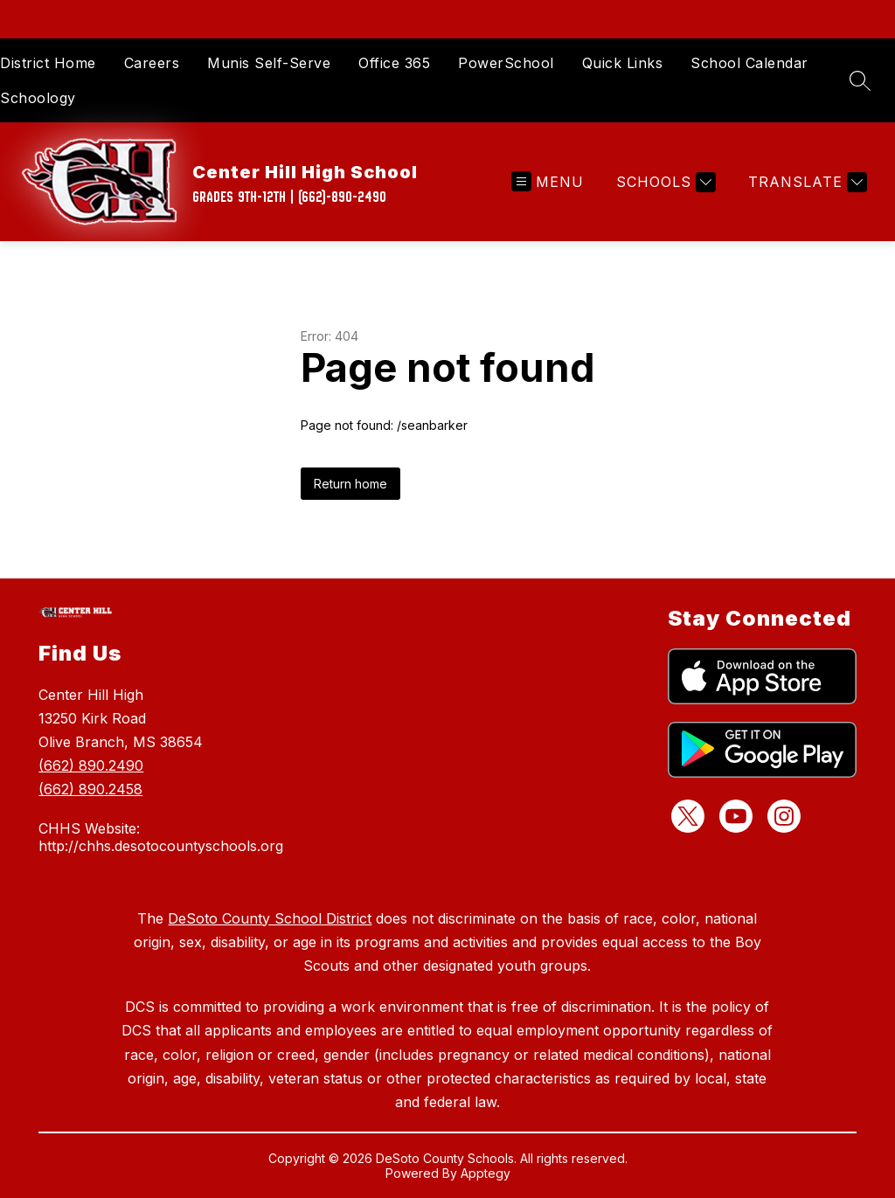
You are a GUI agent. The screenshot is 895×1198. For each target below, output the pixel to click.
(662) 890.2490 (90, 765)
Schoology (38, 98)
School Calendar (749, 63)
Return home (350, 483)
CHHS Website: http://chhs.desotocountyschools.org (160, 837)
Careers (152, 63)
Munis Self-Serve (268, 63)
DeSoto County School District (269, 918)
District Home (48, 63)
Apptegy (485, 1173)
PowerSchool (506, 63)
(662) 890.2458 (90, 789)
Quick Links (622, 63)
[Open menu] (547, 182)
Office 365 (394, 63)
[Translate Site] (805, 182)
